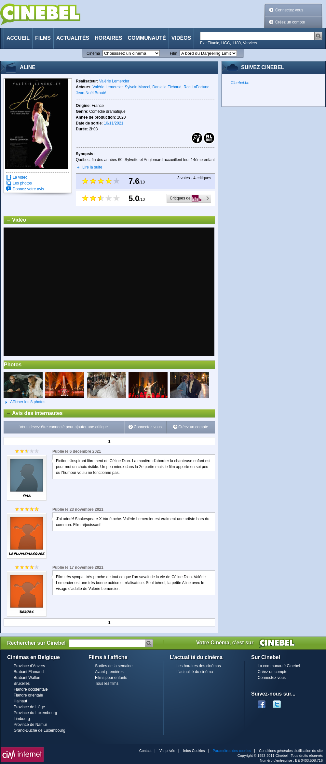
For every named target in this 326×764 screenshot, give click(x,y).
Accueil (18, 38)
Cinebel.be (240, 83)
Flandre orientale (28, 695)
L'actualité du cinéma (194, 671)
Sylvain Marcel (137, 87)
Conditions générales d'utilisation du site (291, 751)
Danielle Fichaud (166, 87)
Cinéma (93, 53)
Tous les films (106, 683)
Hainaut (20, 701)
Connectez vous (289, 10)
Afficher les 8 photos (25, 402)
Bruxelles (22, 683)
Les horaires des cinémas (198, 666)
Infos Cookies (194, 751)
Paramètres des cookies (232, 751)
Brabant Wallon (27, 677)
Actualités (72, 38)
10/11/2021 (113, 123)
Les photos (22, 183)
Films (43, 38)
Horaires (108, 38)
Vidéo (15, 220)
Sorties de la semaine (113, 666)
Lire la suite (92, 167)
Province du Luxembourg (35, 713)
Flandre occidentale (31, 689)
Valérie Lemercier (114, 81)
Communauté (147, 38)
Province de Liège (29, 707)
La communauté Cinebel (279, 666)
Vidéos (181, 38)
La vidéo (20, 177)
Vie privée (167, 751)
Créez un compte (290, 22)
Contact (145, 751)
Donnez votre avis (28, 189)
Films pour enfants (111, 677)
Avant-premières (109, 671)
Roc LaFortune (196, 87)
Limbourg (22, 718)
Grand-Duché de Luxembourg (39, 730)
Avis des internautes (33, 413)
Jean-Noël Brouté (91, 93)
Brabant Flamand (29, 671)
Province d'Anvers (29, 666)
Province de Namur (30, 724)
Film (173, 53)
